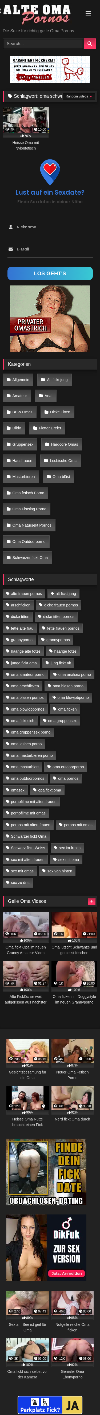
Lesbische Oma (63, 460)
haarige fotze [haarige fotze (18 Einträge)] (65, 651)
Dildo (17, 428)
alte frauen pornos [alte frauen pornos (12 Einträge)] (26, 593)
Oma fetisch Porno (28, 493)
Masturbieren (24, 477)
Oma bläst (61, 477)
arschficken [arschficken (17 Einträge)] (20, 605)
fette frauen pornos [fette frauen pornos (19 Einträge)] (63, 628)
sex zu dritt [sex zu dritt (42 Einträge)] (20, 882)
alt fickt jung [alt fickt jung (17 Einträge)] (66, 593)
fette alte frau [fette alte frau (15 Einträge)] (22, 628)
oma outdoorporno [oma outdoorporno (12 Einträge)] (68, 767)
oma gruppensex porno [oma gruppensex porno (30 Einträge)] (30, 732)
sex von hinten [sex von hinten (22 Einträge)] (59, 871)
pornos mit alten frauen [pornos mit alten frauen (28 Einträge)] (30, 825)
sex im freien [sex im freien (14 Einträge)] (70, 848)
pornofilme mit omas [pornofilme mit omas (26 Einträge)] (28, 813)
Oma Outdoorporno (29, 541)
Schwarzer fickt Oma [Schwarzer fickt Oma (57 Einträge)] (28, 836)
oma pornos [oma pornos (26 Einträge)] (68, 778)
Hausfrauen (22, 460)
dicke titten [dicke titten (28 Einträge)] (20, 616)
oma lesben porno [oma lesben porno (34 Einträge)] (26, 744)
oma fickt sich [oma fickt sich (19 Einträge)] (22, 721)
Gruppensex (23, 444)
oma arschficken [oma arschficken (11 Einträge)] (25, 686)
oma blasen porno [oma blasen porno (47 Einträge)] (68, 686)
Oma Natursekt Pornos (32, 525)
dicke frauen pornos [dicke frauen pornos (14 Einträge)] (61, 605)
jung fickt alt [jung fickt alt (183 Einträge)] (61, 663)
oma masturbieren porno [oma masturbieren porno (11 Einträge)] (32, 755)
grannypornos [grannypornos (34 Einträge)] (58, 640)
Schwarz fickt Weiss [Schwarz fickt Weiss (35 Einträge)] (28, 848)
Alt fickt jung (57, 380)
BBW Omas (23, 412)
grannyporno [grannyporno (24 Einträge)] (22, 640)
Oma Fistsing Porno (29, 509)
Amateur (20, 396)
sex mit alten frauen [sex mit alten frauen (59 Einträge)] (28, 859)
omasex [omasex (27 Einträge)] (17, 790)
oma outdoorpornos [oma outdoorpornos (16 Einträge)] (27, 778)
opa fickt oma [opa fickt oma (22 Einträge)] (49, 790)
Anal (48, 396)
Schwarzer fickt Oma (30, 557)
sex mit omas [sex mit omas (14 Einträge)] (22, 871)
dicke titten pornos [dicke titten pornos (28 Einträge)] (58, 616)
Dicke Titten (60, 412)
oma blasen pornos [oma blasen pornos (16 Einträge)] (27, 697)
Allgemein (21, 380)
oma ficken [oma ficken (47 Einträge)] (67, 709)
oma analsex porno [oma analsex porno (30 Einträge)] (74, 674)
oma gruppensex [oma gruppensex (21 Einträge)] (62, 721)
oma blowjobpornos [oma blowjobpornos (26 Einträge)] (27, 709)
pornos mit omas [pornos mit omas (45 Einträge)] (78, 825)
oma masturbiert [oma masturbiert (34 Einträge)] (25, 767)
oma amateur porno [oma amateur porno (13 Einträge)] (28, 674)
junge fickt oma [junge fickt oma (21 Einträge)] (24, 663)
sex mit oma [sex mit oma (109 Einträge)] (68, 859)
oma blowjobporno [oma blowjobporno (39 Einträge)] (73, 697)
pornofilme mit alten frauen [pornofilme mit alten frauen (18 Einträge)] (33, 801)
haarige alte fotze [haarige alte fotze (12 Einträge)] (25, 651)
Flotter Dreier (50, 428)
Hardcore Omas (64, 444)
